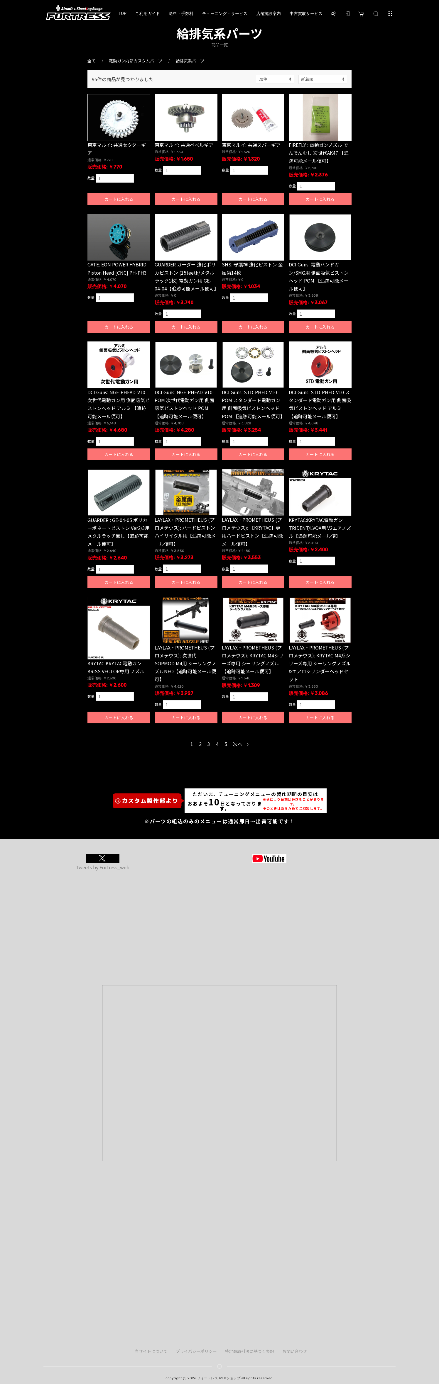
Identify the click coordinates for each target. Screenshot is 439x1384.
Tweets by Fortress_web (102, 867)
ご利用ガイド (147, 13)
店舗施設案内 (268, 13)
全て (91, 61)
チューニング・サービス (224, 13)
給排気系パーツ (189, 61)
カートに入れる (118, 199)
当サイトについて (151, 1351)
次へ (241, 743)
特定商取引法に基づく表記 (249, 1351)
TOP (122, 13)
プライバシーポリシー (196, 1351)
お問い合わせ (294, 1351)
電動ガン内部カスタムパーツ (135, 61)
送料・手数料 (181, 13)
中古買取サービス (306, 13)
